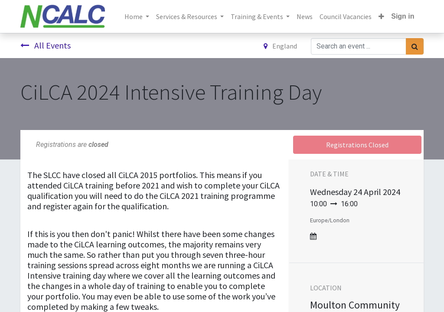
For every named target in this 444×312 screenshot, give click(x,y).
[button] (381, 16)
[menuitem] (304, 16)
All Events (45, 45)
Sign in (402, 16)
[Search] (415, 46)
